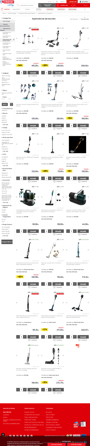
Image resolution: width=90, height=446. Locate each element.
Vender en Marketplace (31, 430)
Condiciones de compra (32, 415)
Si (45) (3, 212)
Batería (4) (4, 147)
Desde (3, 99)
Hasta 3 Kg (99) (6, 233)
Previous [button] (17, 38)
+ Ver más (5, 124)
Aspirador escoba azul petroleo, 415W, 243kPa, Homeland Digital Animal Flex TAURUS (52, 106)
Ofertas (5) (4, 110)
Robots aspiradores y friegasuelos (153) (7, 58)
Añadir (33, 73)
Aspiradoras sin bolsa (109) (7, 47)
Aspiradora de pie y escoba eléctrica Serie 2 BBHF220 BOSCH (26, 316)
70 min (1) (4, 193)
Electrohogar (6, 21)
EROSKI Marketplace (30, 427)
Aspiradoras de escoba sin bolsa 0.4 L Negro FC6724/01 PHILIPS (52, 316)
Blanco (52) (5, 163)
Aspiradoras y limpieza (5, 29)
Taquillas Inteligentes (52, 420)
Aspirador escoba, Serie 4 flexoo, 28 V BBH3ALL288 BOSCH (77, 105)
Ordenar (6, 73)
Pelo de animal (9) (6, 177)
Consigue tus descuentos (54, 427)
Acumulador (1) (5, 140)
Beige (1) (4, 161)
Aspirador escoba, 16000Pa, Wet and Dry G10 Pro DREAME (26, 369)
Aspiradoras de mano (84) (6, 43)
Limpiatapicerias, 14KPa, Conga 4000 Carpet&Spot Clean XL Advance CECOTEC (26, 211)
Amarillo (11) (5, 157)
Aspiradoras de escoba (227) (7, 40)
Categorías (7, 18)
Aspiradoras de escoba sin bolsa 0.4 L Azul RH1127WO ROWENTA (52, 210)
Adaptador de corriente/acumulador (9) (7, 143)
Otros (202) (5, 175)
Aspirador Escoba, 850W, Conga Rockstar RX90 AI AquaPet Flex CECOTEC (77, 52)
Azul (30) (4, 159)
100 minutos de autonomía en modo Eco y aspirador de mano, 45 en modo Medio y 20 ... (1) (7, 186)
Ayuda (5, 417)
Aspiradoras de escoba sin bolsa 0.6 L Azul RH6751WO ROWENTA (77, 263)
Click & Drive (49, 417)
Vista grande (85, 19)
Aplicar (5, 104)
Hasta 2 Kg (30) (6, 231)
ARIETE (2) (4, 120)
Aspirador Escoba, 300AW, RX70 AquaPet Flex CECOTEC (27, 158)
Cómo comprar (51, 430)
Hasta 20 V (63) (6, 132)
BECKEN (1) (4, 122)
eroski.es (62, 1)
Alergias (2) (5, 173)
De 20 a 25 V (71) (6, 130)
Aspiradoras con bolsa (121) (7, 33)
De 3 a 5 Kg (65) (6, 227)
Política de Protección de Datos (34, 422)
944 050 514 (54, 1)
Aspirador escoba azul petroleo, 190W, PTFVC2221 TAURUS (52, 158)
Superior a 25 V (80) (7, 134)
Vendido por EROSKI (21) (7, 93)
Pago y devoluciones (30, 417)
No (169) (4, 210)
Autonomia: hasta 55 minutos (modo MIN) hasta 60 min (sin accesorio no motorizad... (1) (7, 198)
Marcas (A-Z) (5, 82)
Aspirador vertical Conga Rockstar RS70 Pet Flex (27, 105)
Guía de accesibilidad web (11, 423)
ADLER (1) (4, 116)
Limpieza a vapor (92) (7, 54)
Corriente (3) (5, 149)
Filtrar (5, 90)
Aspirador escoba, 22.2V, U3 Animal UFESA (51, 263)
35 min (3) (4, 191)
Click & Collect (50, 415)
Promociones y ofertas (53, 425)
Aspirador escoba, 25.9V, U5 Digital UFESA (76, 158)
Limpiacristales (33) (6, 50)
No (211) (3, 219)
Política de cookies (30, 420)
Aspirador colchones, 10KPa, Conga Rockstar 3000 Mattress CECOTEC (76, 210)
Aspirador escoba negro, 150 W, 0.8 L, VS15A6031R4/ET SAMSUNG (26, 52)
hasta (9, 99)
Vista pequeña (74, 19)
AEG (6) (4, 118)
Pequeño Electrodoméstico (5, 25)
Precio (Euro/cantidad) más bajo (6, 79)
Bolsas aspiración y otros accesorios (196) (7, 63)
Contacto (6, 415)
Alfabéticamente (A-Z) (6, 85)
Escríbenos (57, 1)
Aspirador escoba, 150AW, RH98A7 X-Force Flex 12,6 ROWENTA (51, 369)
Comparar (34, 76)
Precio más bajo (6, 75)
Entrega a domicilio (52, 422)
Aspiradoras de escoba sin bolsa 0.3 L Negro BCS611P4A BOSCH (77, 316)
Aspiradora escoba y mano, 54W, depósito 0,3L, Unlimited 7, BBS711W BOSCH (50, 53)
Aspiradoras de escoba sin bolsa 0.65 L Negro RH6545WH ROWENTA (27, 263)
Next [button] (38, 38)
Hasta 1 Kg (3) (5, 229)
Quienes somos (29, 412)
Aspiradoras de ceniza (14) (6, 36)
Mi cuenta (83, 1)
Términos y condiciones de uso (34, 425)
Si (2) (3, 221)
